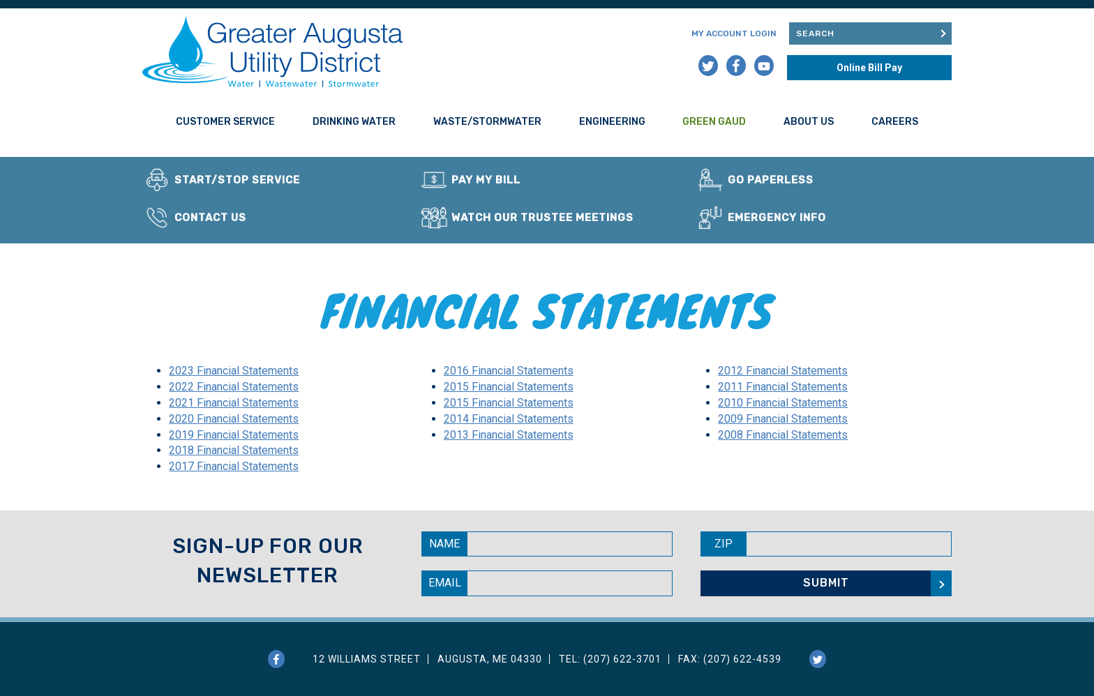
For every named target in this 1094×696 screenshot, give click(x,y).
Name (444, 543)
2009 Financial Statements (783, 418)
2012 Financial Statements (783, 370)
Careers (894, 122)
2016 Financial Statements (509, 370)
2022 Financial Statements (234, 386)
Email (444, 582)
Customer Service (225, 122)
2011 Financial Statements (783, 386)
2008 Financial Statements (783, 434)
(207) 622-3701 (622, 659)
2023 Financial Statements (234, 370)
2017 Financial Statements (234, 466)
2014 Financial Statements (509, 418)
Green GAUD (714, 122)
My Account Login (734, 33)
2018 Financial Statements (234, 450)
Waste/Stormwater (487, 122)
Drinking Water (354, 122)
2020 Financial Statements (234, 418)
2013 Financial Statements (509, 434)
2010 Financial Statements (783, 402)
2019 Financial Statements (234, 434)
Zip (723, 543)
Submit (941, 33)
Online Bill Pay (869, 67)
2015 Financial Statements (509, 386)
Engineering (612, 122)
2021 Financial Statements (234, 402)
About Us (809, 122)
